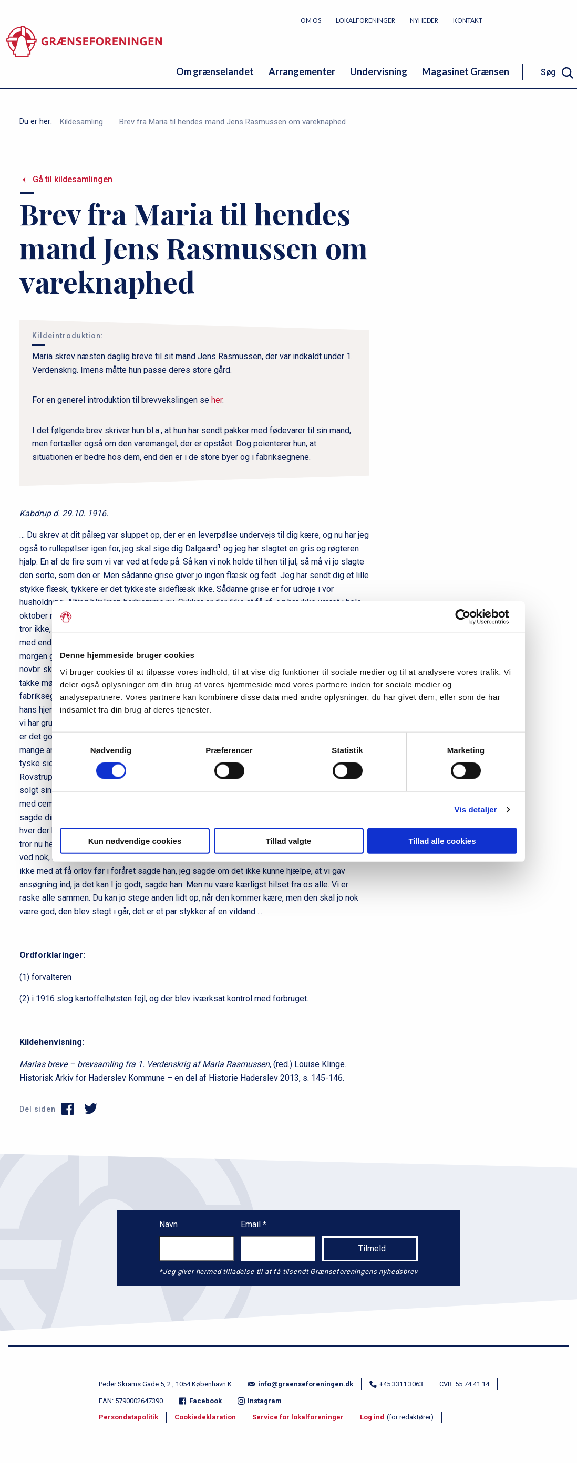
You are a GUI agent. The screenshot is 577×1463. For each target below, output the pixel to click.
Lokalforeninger (365, 20)
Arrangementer (302, 71)
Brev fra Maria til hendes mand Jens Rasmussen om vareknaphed (232, 122)
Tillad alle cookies (442, 840)
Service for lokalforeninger (298, 1417)
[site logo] (84, 49)
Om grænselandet (215, 71)
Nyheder (424, 20)
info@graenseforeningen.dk (300, 1384)
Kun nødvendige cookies (135, 840)
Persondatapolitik (128, 1417)
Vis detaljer (476, 809)
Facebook (200, 1401)
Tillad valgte (288, 840)
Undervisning (378, 71)
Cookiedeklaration (205, 1417)
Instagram (260, 1401)
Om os (311, 20)
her (216, 400)
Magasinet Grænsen (465, 71)
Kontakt (467, 20)
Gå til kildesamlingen (72, 179)
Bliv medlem (538, 20)
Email (252, 1224)
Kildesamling (81, 122)
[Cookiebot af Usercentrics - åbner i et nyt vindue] (471, 617)
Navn (168, 1224)
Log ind (372, 1417)
